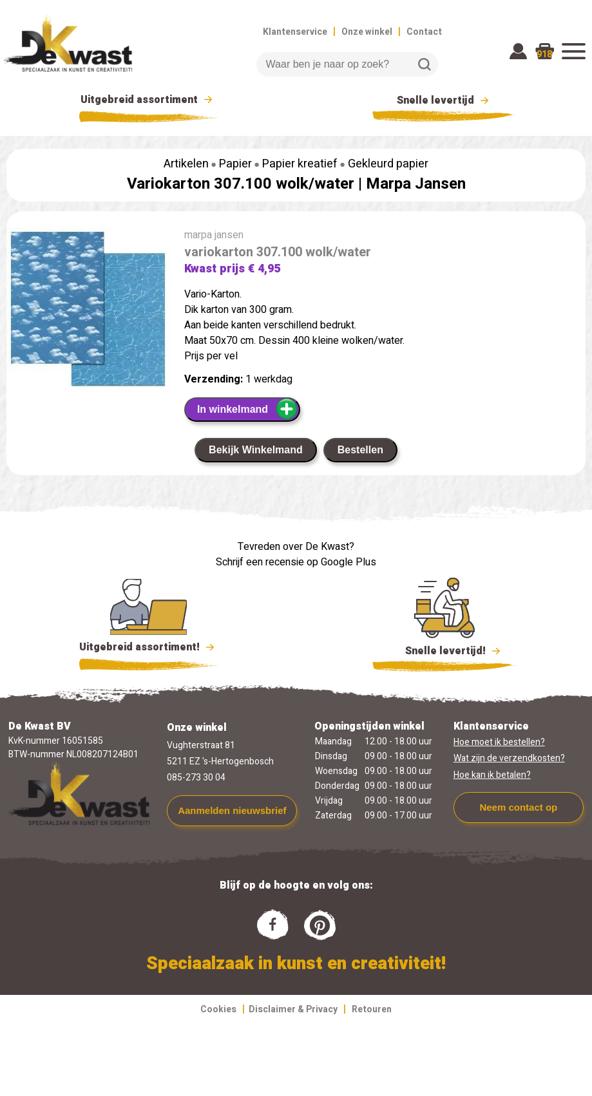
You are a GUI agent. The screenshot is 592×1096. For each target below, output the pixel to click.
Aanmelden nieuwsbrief (232, 810)
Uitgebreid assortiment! (148, 647)
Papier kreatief (300, 164)
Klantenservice (295, 32)
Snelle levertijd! (444, 650)
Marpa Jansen (416, 184)
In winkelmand (247, 408)
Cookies (218, 1009)
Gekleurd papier (388, 164)
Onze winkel (366, 32)
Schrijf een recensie (260, 562)
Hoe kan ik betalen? (492, 775)
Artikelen (186, 164)
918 (544, 54)
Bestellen (360, 449)
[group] (88, 312)
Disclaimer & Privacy (293, 1009)
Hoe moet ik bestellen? (499, 742)
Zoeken (424, 64)
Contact (424, 32)
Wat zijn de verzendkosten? (509, 758)
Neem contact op (518, 807)
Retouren (372, 1009)
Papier (235, 164)
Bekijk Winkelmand (256, 449)
